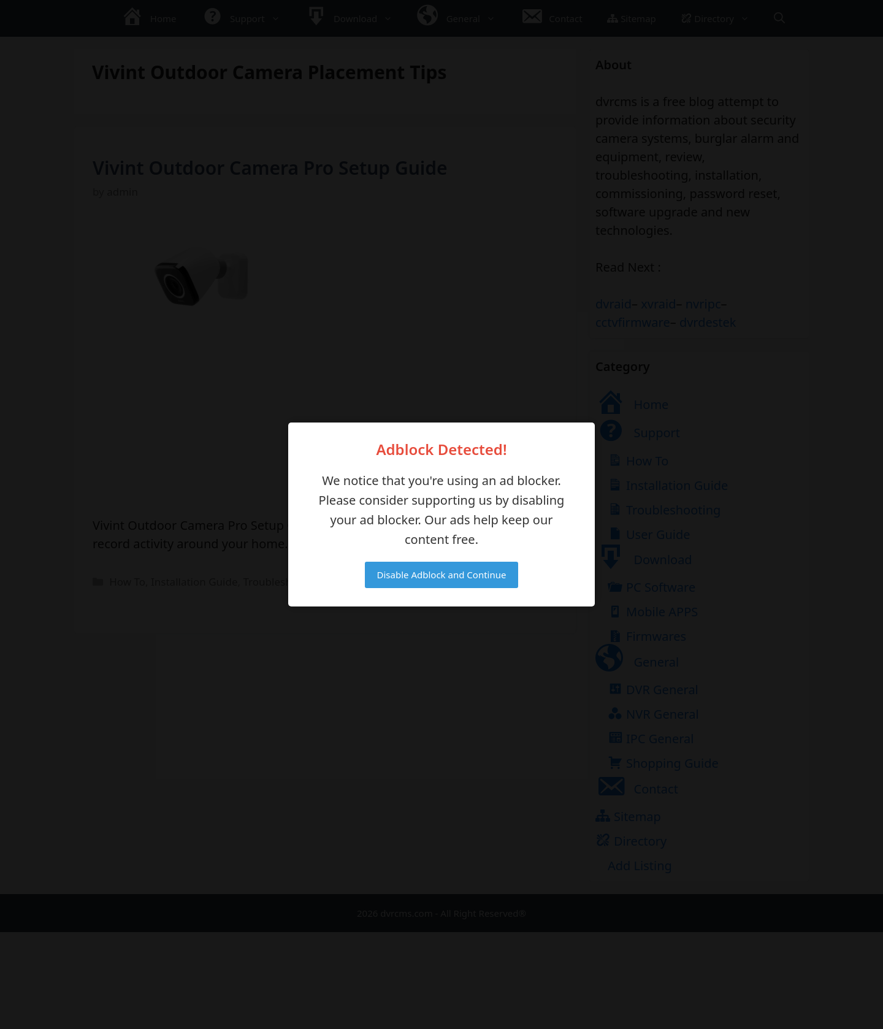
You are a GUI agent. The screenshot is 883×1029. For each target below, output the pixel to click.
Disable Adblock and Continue (441, 574)
